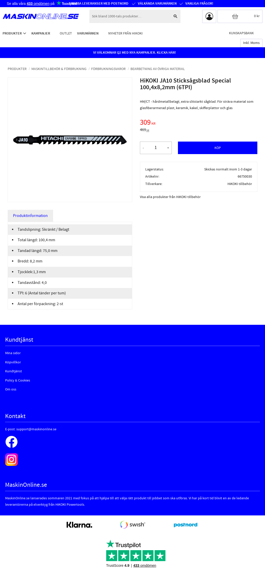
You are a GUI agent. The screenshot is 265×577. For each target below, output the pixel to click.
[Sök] (175, 16)
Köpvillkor (13, 362)
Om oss (10, 389)
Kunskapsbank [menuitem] (241, 33)
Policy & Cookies (17, 380)
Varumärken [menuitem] (88, 33)
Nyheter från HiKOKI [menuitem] (125, 33)
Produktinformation (30, 215)
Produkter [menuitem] (12, 33)
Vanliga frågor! (199, 3)
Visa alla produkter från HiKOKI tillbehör (170, 197)
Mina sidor (13, 353)
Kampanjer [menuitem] (40, 33)
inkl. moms (251, 43)
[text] (198, 123)
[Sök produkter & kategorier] (129, 16)
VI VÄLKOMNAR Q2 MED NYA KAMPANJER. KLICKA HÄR (134, 52)
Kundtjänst (13, 371)
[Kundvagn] (240, 16)
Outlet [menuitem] (66, 33)
